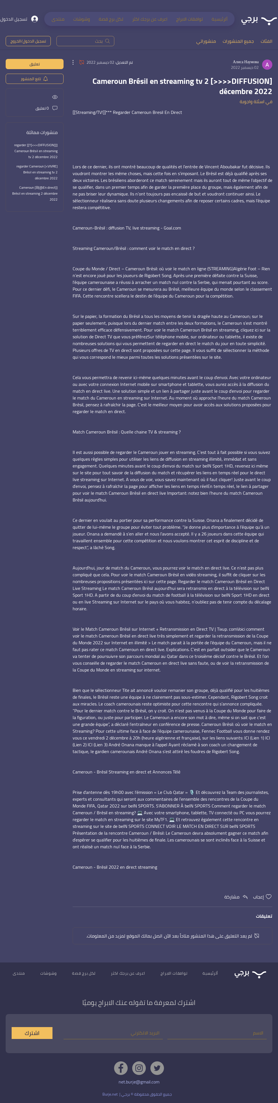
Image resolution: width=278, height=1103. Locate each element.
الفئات (266, 41)
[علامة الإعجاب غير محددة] (268, 896)
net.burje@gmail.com (139, 1082)
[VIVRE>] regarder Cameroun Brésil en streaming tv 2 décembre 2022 (37, 172)
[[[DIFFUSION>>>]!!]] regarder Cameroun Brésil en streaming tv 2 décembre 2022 (36, 151)
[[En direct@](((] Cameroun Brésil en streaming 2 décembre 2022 (35, 193)
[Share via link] (236, 896)
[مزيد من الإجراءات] (76, 62)
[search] (85, 41)
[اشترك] (32, 1033)
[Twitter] (157, 1068)
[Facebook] (121, 1068)
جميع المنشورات (238, 41)
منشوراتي (206, 41)
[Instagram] (139, 1068)
